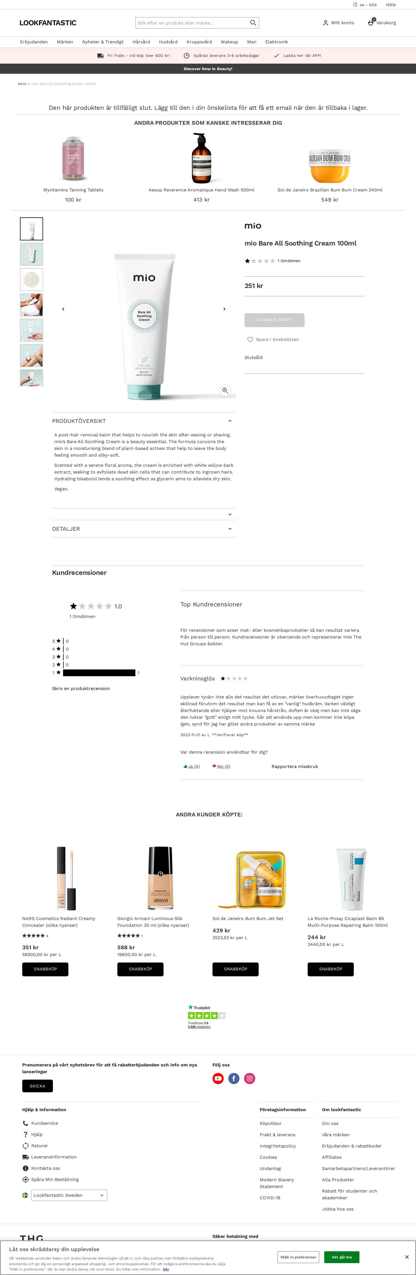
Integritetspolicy (278, 1146)
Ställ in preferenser (298, 1257)
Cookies (268, 1157)
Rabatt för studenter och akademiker (349, 1194)
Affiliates (332, 1157)
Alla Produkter (338, 1179)
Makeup (229, 41)
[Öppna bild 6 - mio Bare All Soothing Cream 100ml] (31, 355)
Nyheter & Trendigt (103, 41)
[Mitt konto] (339, 23)
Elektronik (276, 41)
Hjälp (391, 4)
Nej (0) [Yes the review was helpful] (221, 766)
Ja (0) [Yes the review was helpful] (192, 766)
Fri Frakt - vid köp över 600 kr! (132, 55)
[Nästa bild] (224, 309)
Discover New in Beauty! (208, 68)
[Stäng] (407, 1257)
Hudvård (168, 41)
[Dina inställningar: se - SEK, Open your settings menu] (364, 4)
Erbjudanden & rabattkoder (352, 1146)
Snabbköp (51, 971)
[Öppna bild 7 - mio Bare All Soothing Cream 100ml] (31, 380)
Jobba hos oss (338, 1209)
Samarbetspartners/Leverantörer (358, 1168)
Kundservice (40, 1123)
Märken (65, 41)
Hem (22, 84)
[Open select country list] (69, 1195)
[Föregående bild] (63, 309)
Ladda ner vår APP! (296, 55)
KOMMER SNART (274, 319)
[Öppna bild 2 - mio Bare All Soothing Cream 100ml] (31, 254)
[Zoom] (225, 390)
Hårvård (141, 41)
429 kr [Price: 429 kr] (221, 930)
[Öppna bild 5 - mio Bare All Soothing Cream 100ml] (31, 330)
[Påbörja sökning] (253, 22)
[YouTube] (218, 1082)
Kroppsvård (199, 41)
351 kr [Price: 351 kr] (30, 947)
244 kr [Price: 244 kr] (317, 937)
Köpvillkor (271, 1123)
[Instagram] (249, 1082)
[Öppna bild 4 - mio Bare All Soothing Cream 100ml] (31, 304)
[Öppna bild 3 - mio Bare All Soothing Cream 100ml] (31, 279)
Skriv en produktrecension (81, 688)
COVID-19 (270, 1197)
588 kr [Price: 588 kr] (126, 947)
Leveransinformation (49, 1157)
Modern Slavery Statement (277, 1183)
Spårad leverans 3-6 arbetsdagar (220, 55)
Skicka (37, 1086)
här (166, 1269)
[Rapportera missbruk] (295, 766)
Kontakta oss (41, 1168)
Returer (35, 1145)
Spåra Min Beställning (50, 1179)
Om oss (330, 1123)
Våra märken (336, 1134)
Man (251, 41)
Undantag (270, 1168)
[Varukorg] (383, 23)
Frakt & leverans (277, 1134)
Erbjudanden (34, 41)
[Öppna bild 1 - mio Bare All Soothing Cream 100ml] (31, 228)
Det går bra (342, 1257)
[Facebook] (234, 1082)
